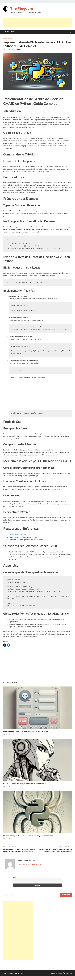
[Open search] (69, 32)
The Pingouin (21, 8)
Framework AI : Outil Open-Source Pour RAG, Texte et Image (25, 731)
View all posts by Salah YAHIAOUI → (29, 864)
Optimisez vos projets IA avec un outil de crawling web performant (28, 836)
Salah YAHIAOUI (18, 49)
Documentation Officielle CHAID (20, 535)
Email (15, 877)
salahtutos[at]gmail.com (64, 973)
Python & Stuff (7, 39)
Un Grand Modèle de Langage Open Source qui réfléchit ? (24, 784)
